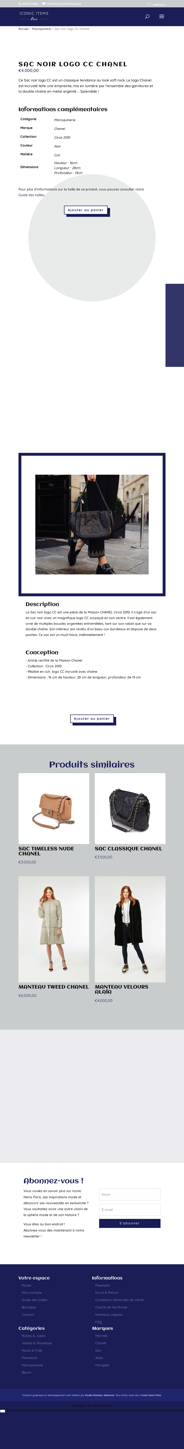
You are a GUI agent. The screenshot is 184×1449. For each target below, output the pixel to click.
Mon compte (32, 1292)
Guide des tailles (31, 195)
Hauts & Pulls (32, 1350)
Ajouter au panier (86, 210)
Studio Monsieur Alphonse (99, 1395)
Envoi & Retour (107, 1292)
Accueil (23, 29)
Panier (27, 1285)
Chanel (100, 1343)
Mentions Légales (109, 1314)
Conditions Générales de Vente (119, 1300)
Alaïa (99, 1358)
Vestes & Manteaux (37, 1343)
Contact (28, 1314)
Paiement (102, 1285)
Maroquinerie (41, 29)
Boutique (29, 1307)
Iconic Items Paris (151, 1395)
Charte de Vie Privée (111, 1307)
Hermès (101, 1336)
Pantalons (29, 1358)
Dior (98, 1350)
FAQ (98, 1322)
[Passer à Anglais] (2, 1411)
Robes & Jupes (34, 1336)
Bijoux (26, 1372)
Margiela (102, 1365)
